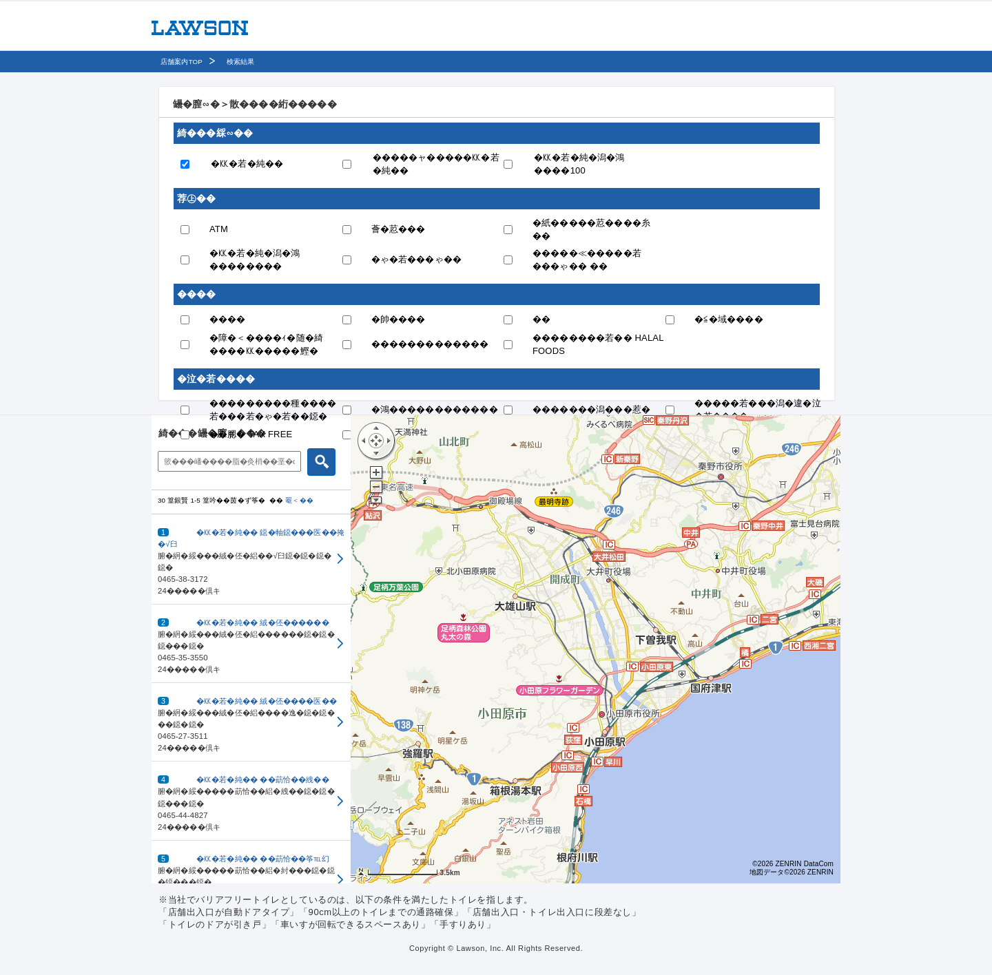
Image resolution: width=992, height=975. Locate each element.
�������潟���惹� (591, 409)
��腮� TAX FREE (250, 434)
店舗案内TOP (182, 61)
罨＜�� (299, 500)
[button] (251, 559)
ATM (218, 229)
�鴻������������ (434, 409)
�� (541, 319)
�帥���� (398, 319)
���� (227, 319)
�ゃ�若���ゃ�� (416, 259)
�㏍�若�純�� (247, 163)
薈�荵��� (398, 229)
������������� (430, 344)
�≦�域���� (728, 319)
